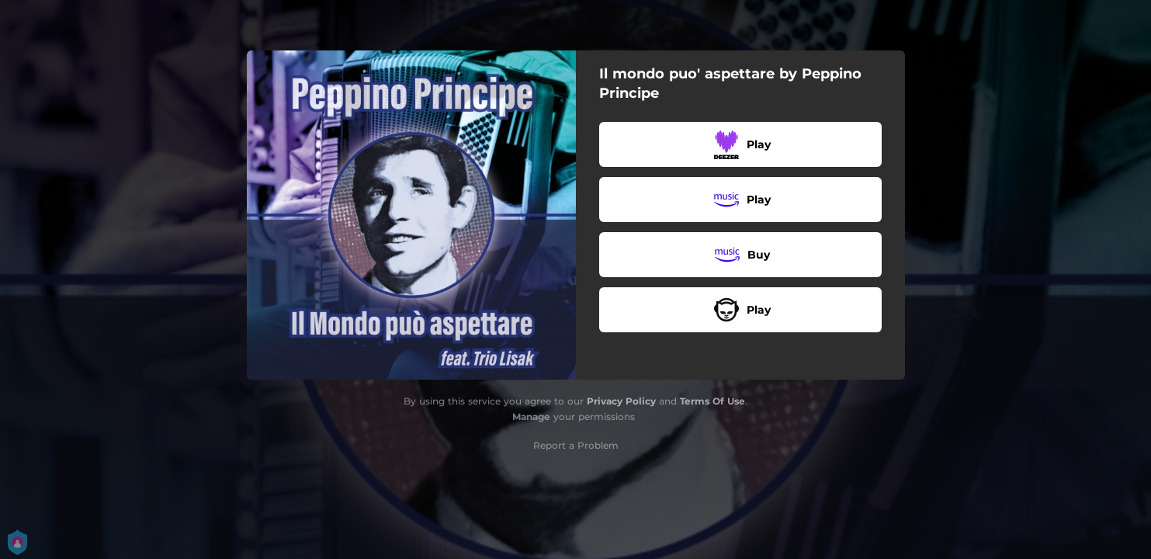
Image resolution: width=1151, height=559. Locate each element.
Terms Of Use (712, 401)
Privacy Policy (621, 401)
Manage (531, 416)
